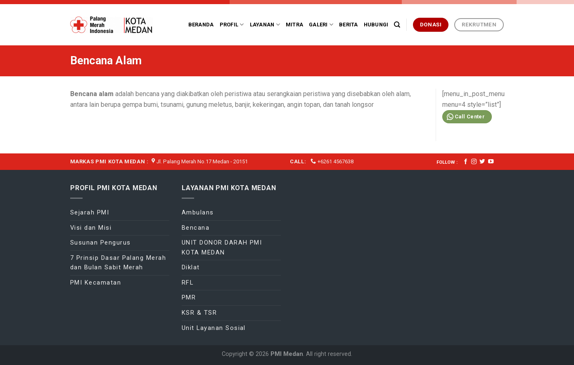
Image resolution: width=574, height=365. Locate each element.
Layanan (265, 24)
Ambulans (198, 212)
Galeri (321, 24)
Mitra (294, 24)
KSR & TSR (199, 312)
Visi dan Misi (90, 227)
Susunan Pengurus (100, 242)
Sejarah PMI (89, 212)
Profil (232, 24)
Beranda (201, 24)
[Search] (397, 25)
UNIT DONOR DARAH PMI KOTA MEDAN (222, 247)
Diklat (191, 267)
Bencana (195, 227)
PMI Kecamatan (95, 282)
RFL (187, 282)
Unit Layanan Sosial (214, 328)
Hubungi (376, 24)
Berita (348, 24)
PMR (189, 297)
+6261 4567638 (335, 161)
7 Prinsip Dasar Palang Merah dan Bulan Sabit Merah (118, 262)
